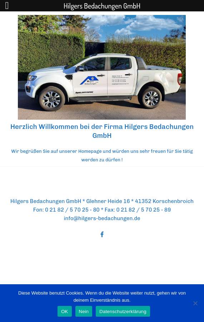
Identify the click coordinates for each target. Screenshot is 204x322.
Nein (84, 311)
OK (64, 311)
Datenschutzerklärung (122, 311)
